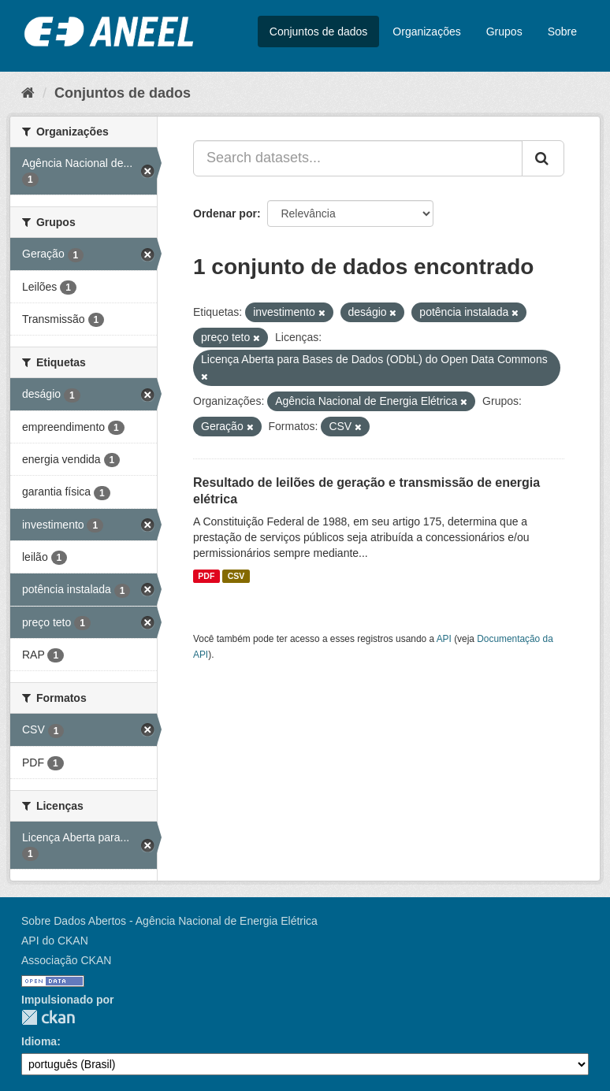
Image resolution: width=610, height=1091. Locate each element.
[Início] (28, 93)
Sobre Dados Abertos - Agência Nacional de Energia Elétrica (169, 921)
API (444, 638)
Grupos (504, 31)
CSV (236, 576)
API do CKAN (54, 940)
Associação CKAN (66, 960)
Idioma (39, 1041)
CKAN (48, 1017)
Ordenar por (225, 213)
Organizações (426, 31)
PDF (206, 576)
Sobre (562, 31)
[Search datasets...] (358, 158)
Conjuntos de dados (319, 31)
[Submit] (543, 158)
